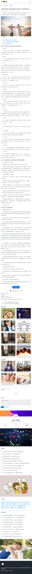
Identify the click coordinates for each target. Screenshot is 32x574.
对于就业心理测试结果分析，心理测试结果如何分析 (13, 472)
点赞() (16, 287)
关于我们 (2, 570)
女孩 (5, 50)
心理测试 (10, 5)
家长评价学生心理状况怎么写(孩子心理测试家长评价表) (13, 465)
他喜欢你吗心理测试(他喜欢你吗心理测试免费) (8, 384)
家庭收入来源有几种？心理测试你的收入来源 (11, 456)
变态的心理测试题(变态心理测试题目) (11, 302)
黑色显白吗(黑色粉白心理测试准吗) (23, 319)
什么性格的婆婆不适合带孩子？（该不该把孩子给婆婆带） (14, 517)
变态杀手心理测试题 (7, 43)
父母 (12, 233)
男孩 (12, 50)
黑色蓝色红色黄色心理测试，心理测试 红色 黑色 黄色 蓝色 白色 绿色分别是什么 (8, 319)
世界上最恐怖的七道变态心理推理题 (10, 40)
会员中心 (11, 570)
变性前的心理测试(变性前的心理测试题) (11, 303)
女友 (8, 65)
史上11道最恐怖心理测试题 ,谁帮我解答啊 (11, 41)
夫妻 (4, 190)
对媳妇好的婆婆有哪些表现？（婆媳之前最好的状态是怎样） (14, 515)
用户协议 (6, 570)
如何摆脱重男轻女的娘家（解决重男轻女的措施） (13, 536)
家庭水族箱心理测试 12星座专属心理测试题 (11, 458)
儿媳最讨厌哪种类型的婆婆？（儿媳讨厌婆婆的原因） (13, 522)
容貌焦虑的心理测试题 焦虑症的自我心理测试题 (12, 467)
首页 (1, 5)
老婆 (18, 223)
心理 (13, 12)
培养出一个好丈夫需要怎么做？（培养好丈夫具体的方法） (14, 529)
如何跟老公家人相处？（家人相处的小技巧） (11, 531)
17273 (5, 425)
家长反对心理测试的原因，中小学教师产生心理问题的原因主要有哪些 (16, 463)
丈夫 (7, 190)
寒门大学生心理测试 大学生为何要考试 (10, 470)
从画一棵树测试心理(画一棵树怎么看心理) (24, 372)
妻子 (13, 190)
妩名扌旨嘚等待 (16, 420)
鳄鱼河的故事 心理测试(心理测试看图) (23, 344)
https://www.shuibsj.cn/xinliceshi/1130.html (13, 299)
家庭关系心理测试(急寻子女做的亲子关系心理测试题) (13, 451)
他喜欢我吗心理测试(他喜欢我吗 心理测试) (24, 384)
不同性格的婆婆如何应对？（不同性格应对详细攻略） (13, 524)
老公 (18, 221)
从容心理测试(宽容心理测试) (8, 372)
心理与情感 (6, 5)
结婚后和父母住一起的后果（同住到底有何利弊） (12, 533)
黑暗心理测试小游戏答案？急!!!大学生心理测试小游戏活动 (8, 344)
